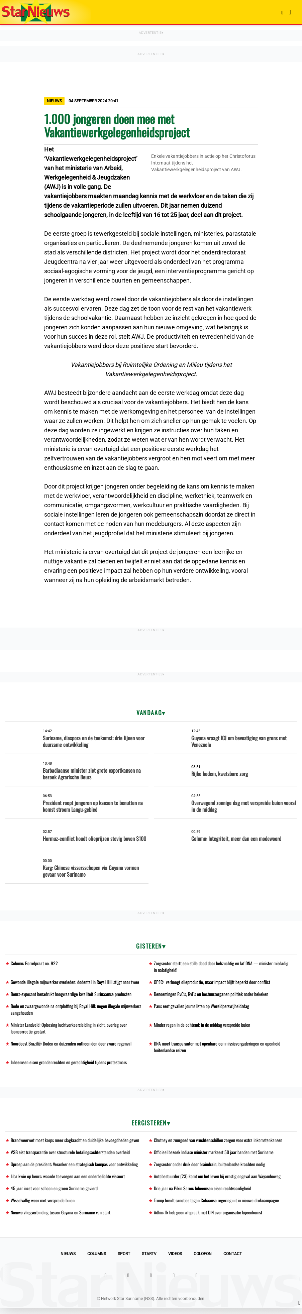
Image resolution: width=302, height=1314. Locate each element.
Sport (124, 1259)
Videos (175, 1259)
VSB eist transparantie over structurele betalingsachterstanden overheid (71, 1156)
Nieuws (68, 1259)
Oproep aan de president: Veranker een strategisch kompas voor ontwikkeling (75, 1168)
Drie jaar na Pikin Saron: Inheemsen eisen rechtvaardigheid (203, 1193)
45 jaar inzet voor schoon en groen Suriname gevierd (55, 1193)
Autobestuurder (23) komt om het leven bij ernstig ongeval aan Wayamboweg (218, 1181)
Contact (232, 1259)
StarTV (149, 1259)
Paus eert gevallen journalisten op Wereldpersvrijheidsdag (202, 1007)
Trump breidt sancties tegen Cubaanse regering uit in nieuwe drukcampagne (217, 1205)
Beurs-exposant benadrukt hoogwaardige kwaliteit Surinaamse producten (72, 995)
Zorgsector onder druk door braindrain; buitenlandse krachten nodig (211, 1168)
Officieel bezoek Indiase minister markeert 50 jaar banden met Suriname (215, 1156)
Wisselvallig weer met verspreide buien (43, 1205)
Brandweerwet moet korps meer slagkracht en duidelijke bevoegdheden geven (76, 1143)
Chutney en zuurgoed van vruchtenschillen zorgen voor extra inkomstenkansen (219, 1143)
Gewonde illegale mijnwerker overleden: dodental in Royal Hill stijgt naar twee (76, 982)
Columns (96, 1259)
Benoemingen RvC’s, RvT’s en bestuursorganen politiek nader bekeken (212, 995)
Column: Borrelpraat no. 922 (35, 963)
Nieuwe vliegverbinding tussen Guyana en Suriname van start (61, 1218)
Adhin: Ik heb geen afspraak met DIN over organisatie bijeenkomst (209, 1218)
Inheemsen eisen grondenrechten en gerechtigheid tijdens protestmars (70, 1065)
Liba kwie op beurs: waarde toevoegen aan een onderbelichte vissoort (68, 1181)
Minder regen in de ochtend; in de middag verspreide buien (203, 1026)
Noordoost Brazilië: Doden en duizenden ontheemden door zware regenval (72, 1046)
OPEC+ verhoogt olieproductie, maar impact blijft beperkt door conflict (213, 982)
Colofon (203, 1259)
